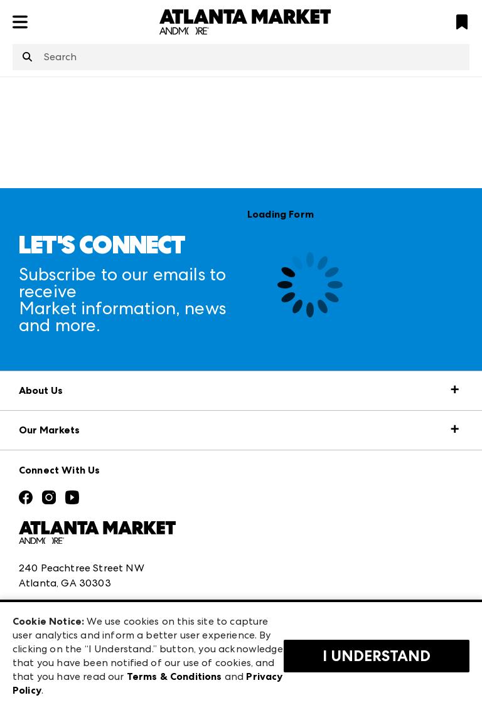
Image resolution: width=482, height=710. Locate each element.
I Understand (377, 656)
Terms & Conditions (174, 676)
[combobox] (241, 57)
